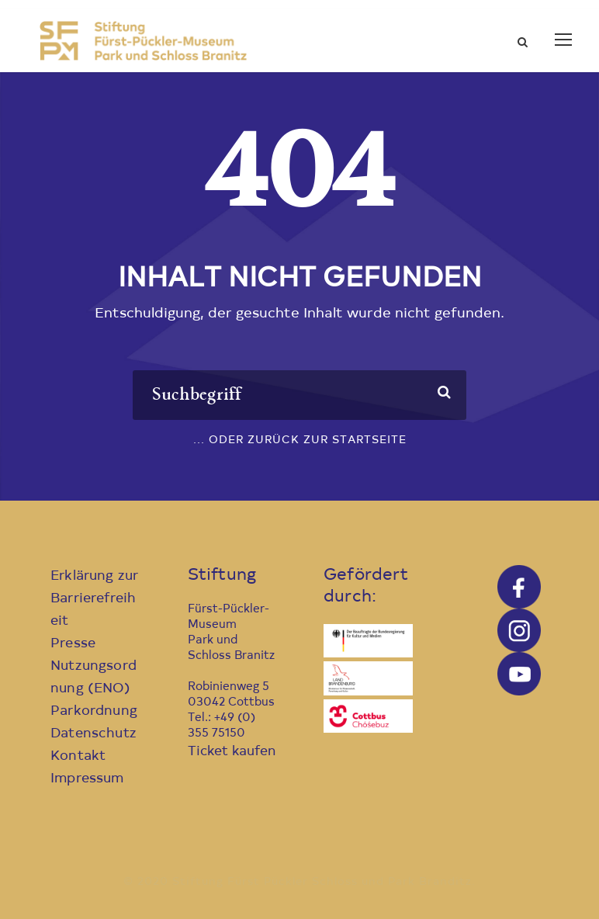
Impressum (87, 778)
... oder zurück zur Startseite (300, 440)
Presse (72, 643)
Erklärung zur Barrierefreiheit (94, 599)
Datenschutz (93, 733)
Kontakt (78, 756)
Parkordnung (93, 711)
